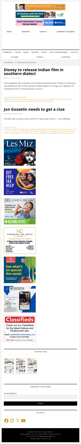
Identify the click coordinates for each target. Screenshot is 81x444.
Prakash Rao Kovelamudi (24, 101)
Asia (18, 99)
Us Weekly (26, 133)
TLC (21, 133)
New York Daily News (37, 131)
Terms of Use (46, 439)
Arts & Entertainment (19, 97)
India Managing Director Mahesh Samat (58, 99)
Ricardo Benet (14, 133)
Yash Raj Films (49, 101)
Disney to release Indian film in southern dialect (33, 71)
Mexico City (17, 131)
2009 (14, 129)
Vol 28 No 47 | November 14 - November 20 (44, 133)
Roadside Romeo (38, 101)
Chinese (22, 99)
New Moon (25, 131)
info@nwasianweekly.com (46, 436)
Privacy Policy (35, 439)
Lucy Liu (10, 131)
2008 (14, 99)
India (42, 99)
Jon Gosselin (50, 129)
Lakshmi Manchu (9, 101)
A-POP (14, 127)
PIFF (45, 131)
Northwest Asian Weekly (40, 41)
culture (71, 133)
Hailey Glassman (30, 129)
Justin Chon (59, 129)
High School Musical (33, 99)
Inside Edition (40, 129)
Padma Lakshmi (52, 131)
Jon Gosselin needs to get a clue (34, 109)
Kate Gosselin (68, 129)
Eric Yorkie (20, 129)
